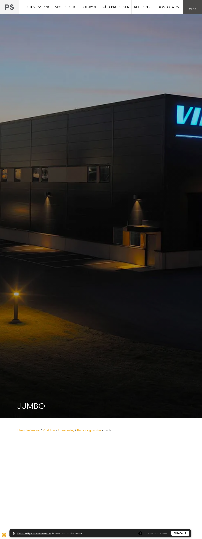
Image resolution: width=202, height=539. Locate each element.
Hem (20, 430)
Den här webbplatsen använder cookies (34, 533)
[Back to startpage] (9, 7)
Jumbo (108, 430)
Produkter (49, 430)
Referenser (33, 430)
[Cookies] (4, 535)
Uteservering (66, 430)
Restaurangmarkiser (89, 430)
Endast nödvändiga (156, 533)
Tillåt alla (180, 533)
